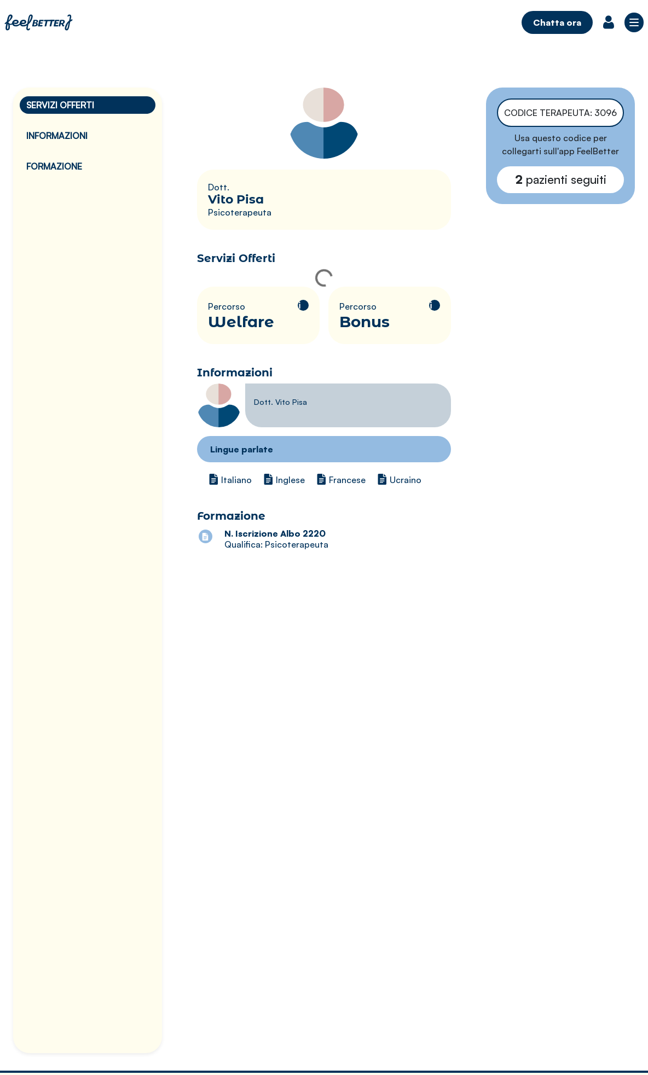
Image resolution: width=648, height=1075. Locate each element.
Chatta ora (557, 22)
